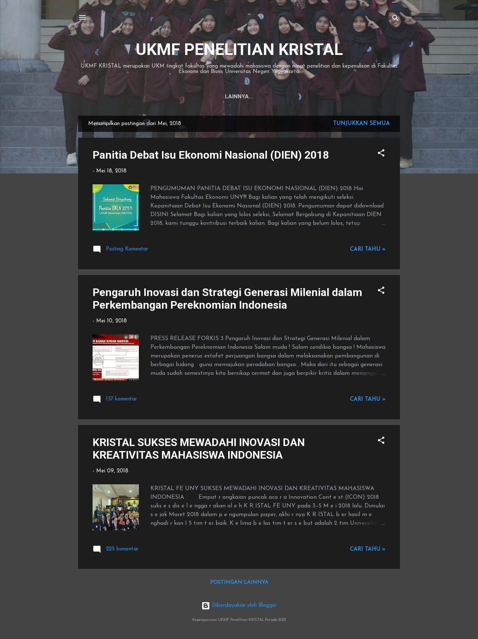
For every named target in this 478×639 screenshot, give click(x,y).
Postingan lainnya (239, 582)
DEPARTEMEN (275, 96)
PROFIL (233, 96)
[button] (381, 154)
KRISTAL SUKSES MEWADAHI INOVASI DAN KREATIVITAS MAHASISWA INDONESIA (199, 448)
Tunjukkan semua (361, 123)
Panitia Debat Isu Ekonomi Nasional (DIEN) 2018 (211, 155)
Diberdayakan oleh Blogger (239, 605)
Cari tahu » (367, 249)
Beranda (198, 96)
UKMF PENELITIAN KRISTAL (239, 49)
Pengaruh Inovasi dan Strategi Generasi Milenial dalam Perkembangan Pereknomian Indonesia (227, 298)
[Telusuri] (395, 20)
